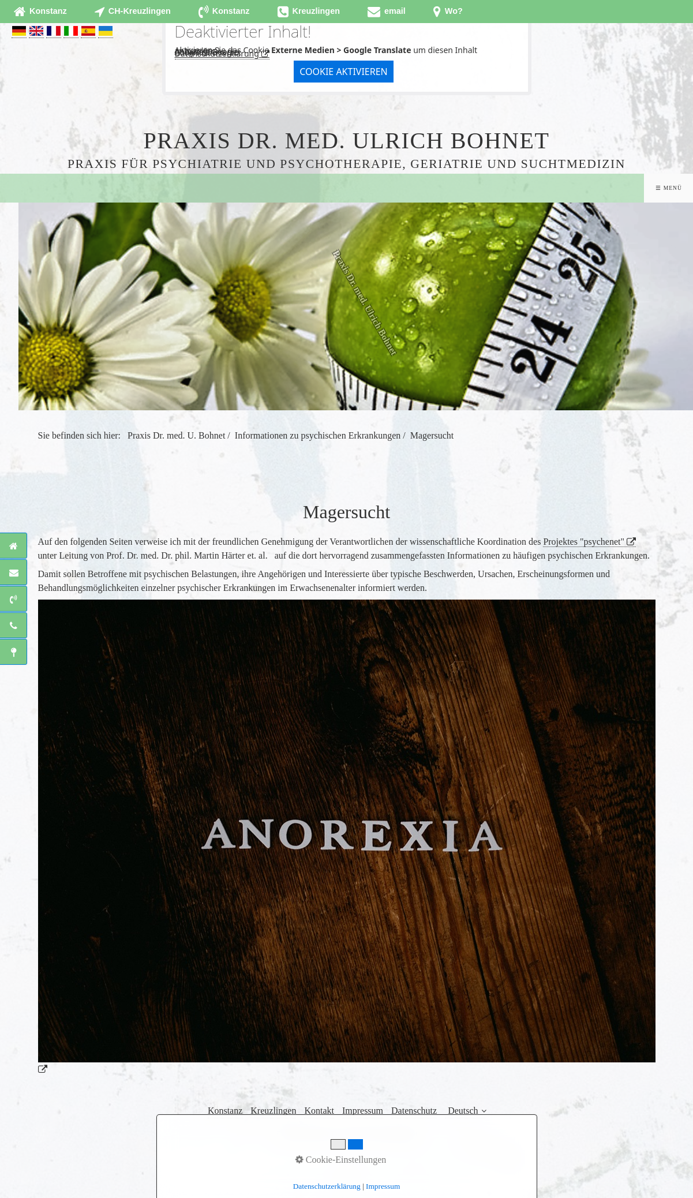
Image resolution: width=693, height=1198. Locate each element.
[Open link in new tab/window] (386, 11)
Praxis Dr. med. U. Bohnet (176, 435)
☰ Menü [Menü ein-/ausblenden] (668, 188)
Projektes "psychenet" (583, 541)
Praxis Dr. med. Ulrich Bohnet (346, 141)
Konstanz (225, 1110)
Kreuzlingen (273, 1110)
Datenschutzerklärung (217, 53)
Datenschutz (414, 1110)
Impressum (362, 1110)
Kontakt (319, 1110)
